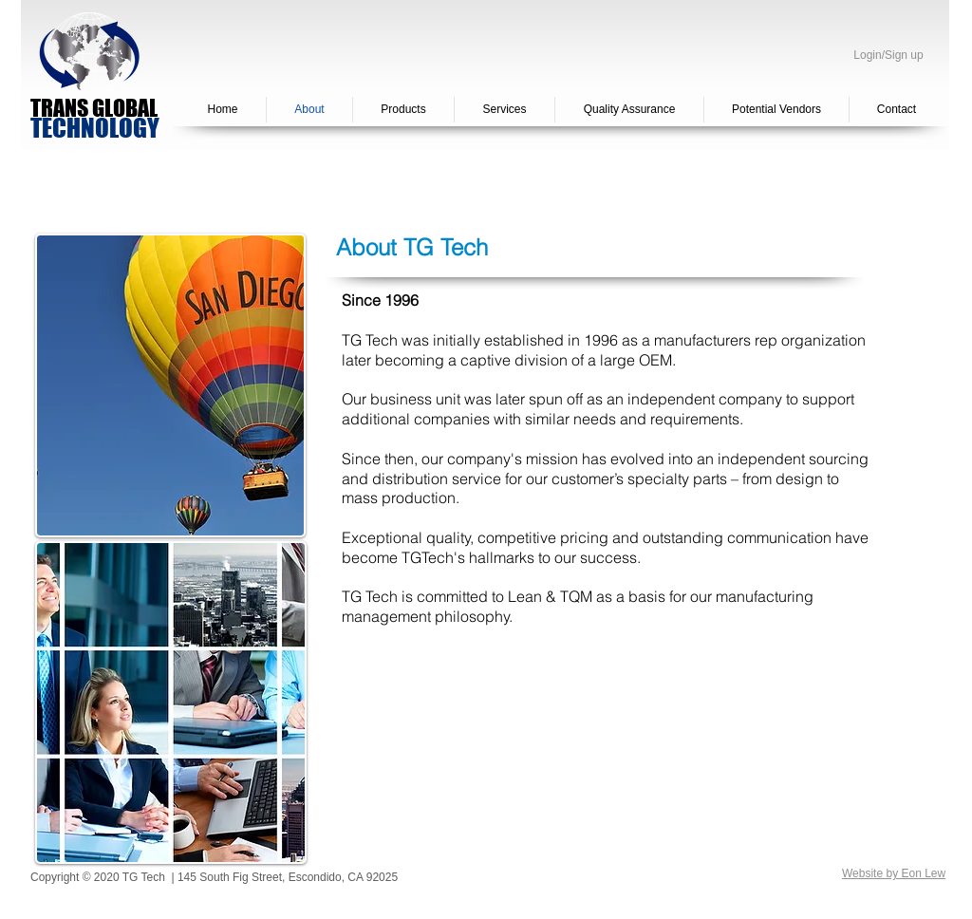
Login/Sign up (888, 55)
